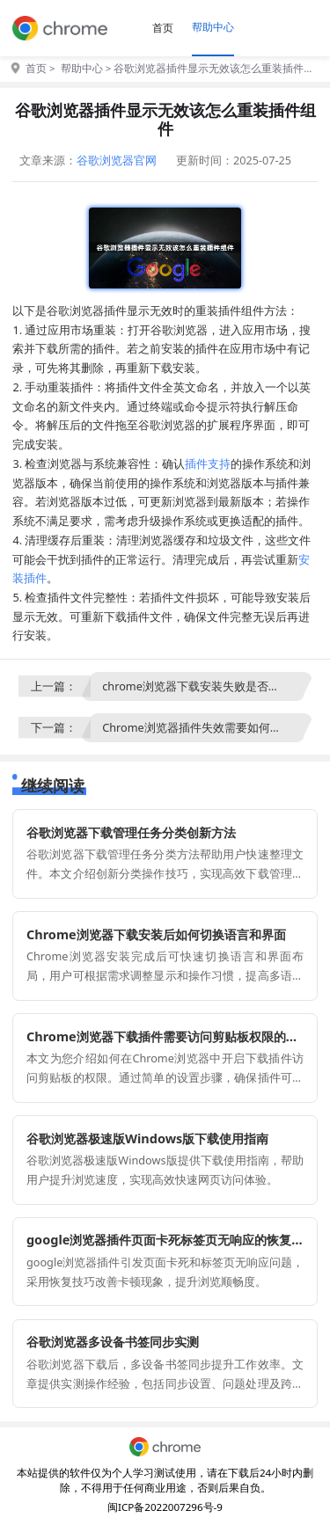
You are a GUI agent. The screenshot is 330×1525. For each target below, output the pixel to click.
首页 (162, 27)
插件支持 (208, 463)
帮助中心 (213, 26)
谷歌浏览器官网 (117, 160)
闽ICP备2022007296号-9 (165, 1507)
